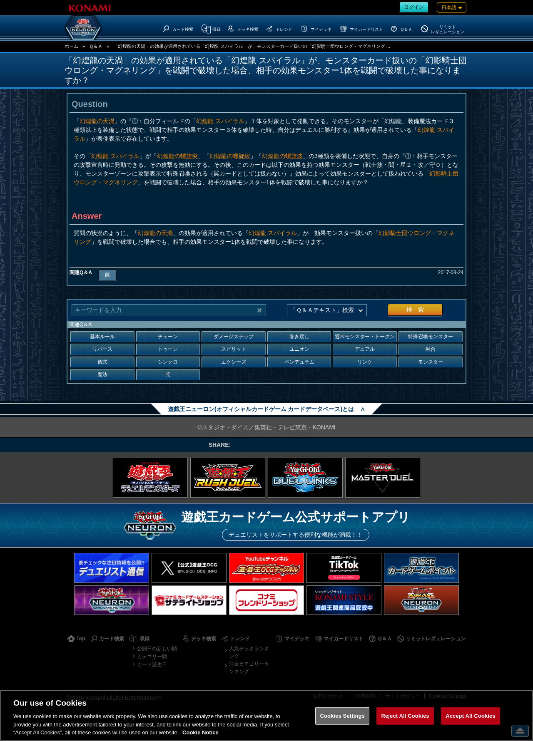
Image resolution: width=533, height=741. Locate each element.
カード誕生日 (152, 664)
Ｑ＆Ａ (95, 46)
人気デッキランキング (249, 652)
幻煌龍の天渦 (97, 121)
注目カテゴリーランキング (249, 667)
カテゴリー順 (152, 656)
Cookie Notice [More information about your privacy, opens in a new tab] (200, 732)
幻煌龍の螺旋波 (282, 156)
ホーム (71, 46)
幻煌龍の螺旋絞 (229, 156)
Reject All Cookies (405, 716)
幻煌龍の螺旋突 (177, 156)
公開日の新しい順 (157, 649)
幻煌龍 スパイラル (220, 121)
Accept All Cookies (471, 716)
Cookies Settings (342, 716)
